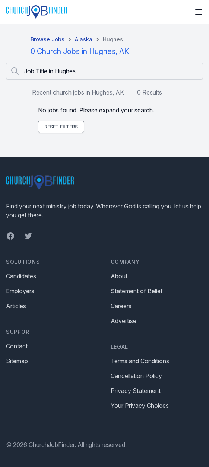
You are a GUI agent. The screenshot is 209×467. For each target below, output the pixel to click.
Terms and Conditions (140, 361)
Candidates (21, 276)
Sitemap (17, 361)
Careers (121, 306)
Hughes (113, 39)
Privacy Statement (136, 390)
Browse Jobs (47, 39)
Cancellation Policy (136, 376)
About (119, 276)
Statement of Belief (137, 291)
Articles (16, 306)
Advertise (123, 320)
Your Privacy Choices (140, 405)
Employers (20, 291)
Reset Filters (61, 126)
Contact (17, 346)
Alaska (83, 39)
